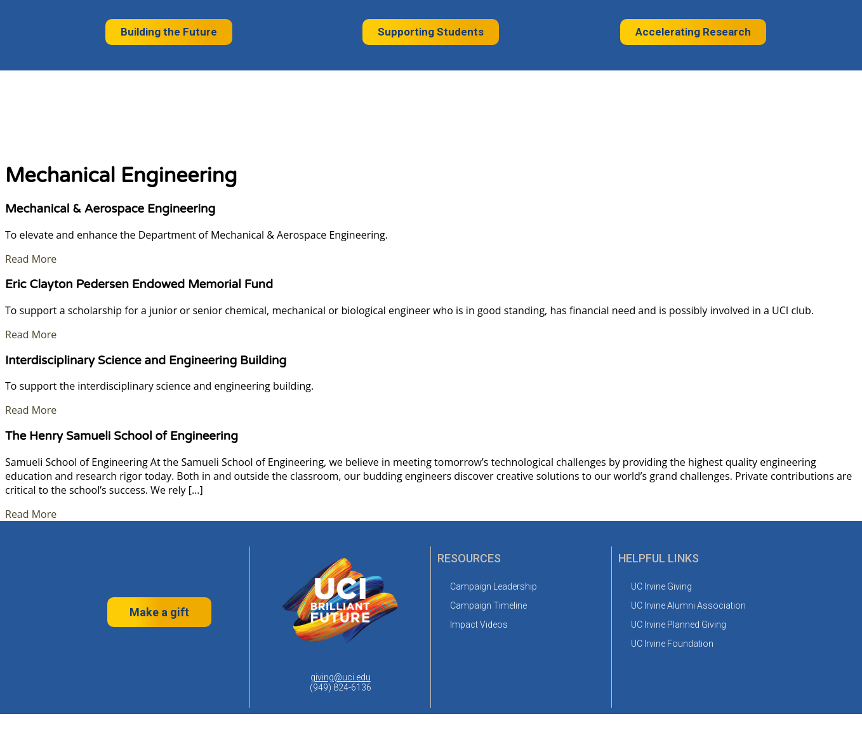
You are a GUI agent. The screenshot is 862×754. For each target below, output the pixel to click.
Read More (30, 259)
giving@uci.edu (340, 677)
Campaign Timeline (488, 605)
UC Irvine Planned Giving (678, 624)
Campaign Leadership (493, 586)
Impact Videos (479, 624)
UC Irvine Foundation (672, 643)
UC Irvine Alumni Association (688, 605)
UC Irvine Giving (661, 586)
